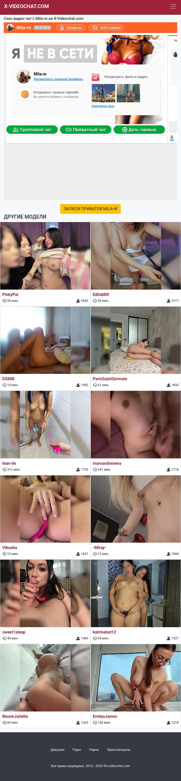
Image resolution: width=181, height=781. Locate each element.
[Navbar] (173, 6)
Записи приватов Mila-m (90, 208)
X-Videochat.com (26, 6)
